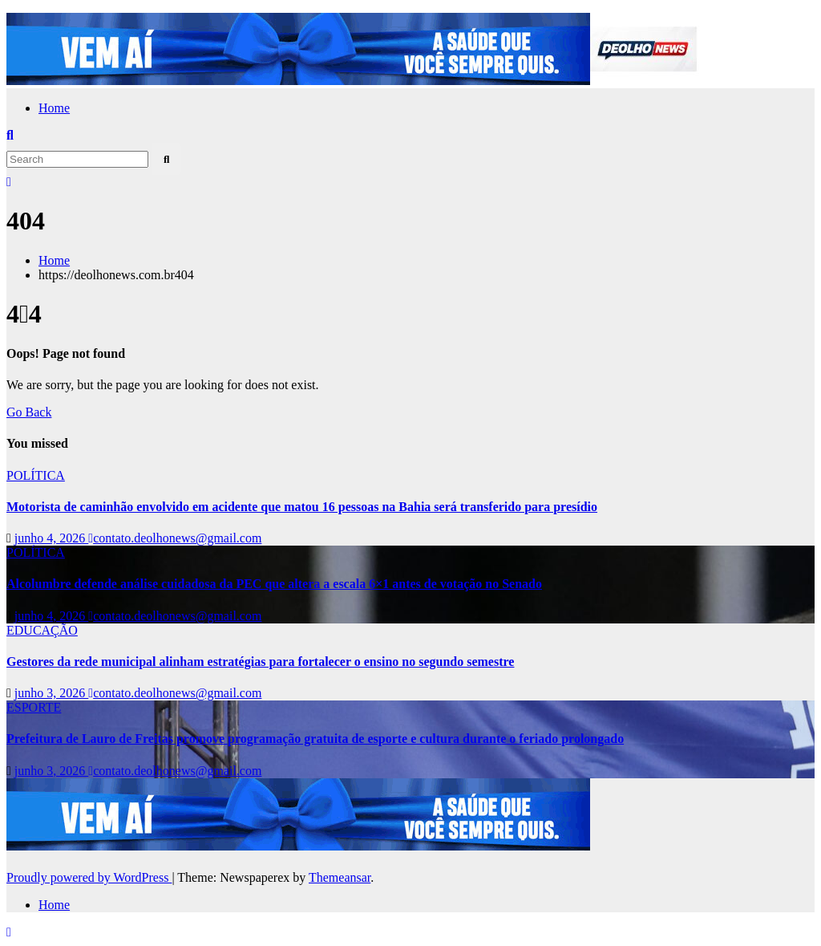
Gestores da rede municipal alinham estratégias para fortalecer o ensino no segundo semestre (260, 661)
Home (54, 108)
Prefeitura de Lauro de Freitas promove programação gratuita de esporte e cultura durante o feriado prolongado (315, 738)
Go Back (28, 412)
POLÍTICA (35, 475)
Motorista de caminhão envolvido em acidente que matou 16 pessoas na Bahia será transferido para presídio (301, 507)
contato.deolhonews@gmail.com (174, 538)
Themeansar (339, 877)
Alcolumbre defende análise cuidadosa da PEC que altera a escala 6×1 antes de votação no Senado (274, 584)
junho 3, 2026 (51, 693)
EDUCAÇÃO (42, 630)
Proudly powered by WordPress (89, 877)
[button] (10, 135)
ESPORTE (33, 707)
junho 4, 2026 (51, 538)
